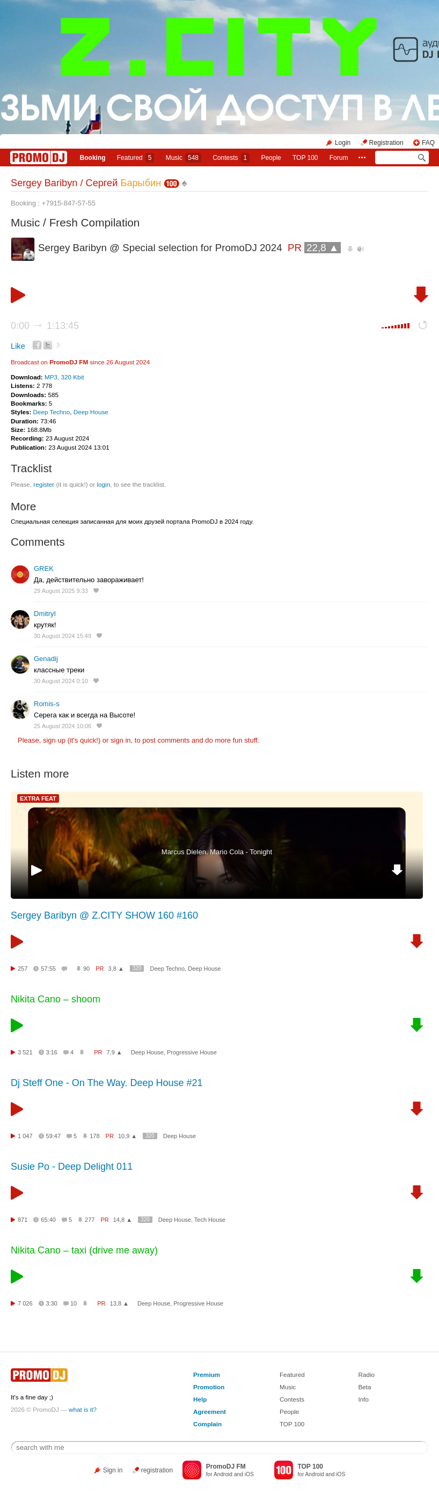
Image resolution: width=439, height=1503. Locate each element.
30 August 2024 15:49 (62, 636)
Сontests (231, 158)
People (271, 158)
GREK (44, 568)
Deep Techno (51, 411)
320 (137, 968)
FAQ (428, 143)
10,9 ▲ (127, 1136)
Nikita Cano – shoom (55, 999)
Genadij (46, 658)
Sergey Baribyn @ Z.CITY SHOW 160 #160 (104, 915)
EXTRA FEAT (38, 798)
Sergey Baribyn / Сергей (86, 183)
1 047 (25, 1136)
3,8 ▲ (116, 968)
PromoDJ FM (68, 361)
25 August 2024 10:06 (62, 726)
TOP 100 (305, 158)
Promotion (208, 1386)
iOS (249, 1474)
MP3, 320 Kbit (64, 376)
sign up (54, 740)
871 (22, 1219)
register (43, 484)
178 (94, 1136)
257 (22, 968)
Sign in (113, 1470)
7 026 (25, 1303)
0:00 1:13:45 (45, 325)
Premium (206, 1374)
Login (342, 143)
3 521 (25, 1052)
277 (89, 1219)
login (103, 484)
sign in (121, 740)
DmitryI (45, 613)
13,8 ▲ (119, 1303)
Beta (364, 1386)
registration (157, 1470)
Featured (136, 158)
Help (200, 1399)
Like (18, 346)
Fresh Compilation (94, 222)
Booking (93, 158)
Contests (292, 1399)
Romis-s (47, 703)
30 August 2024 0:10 (61, 681)
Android (223, 1474)
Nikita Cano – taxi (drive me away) (84, 1250)
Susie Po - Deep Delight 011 (72, 1166)
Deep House (91, 411)
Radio (366, 1374)
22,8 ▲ (322, 247)
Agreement (209, 1411)
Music (183, 158)
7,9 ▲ (114, 1052)
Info (363, 1399)
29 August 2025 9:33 (61, 591)
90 (86, 968)
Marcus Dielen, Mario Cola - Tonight (217, 852)
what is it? (83, 1409)
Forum (339, 158)
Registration (386, 143)
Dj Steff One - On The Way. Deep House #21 (107, 1082)
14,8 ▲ (122, 1219)
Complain (207, 1423)
